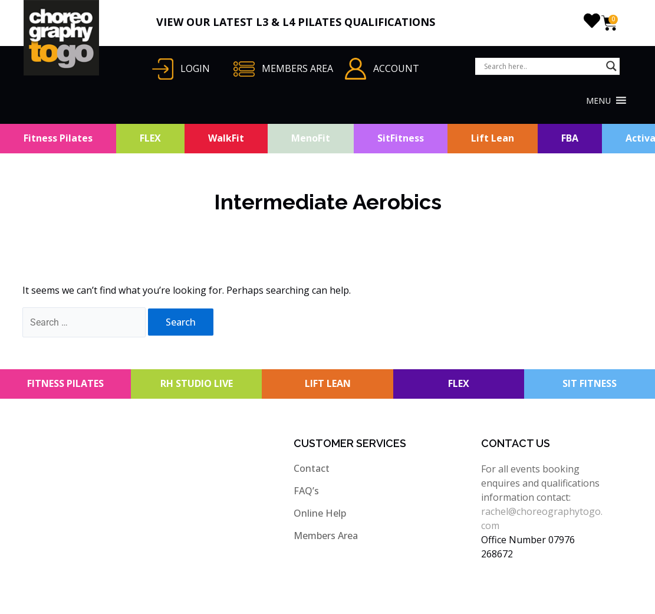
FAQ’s (306, 490)
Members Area (326, 535)
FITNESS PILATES (65, 383)
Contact (312, 468)
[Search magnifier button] (611, 66)
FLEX (150, 138)
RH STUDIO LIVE (196, 383)
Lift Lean (492, 138)
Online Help (320, 513)
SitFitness (400, 138)
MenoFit (310, 138)
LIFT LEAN (328, 383)
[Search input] (542, 66)
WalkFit (226, 138)
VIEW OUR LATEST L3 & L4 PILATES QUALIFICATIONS (295, 22)
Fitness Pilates (58, 138)
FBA (569, 138)
